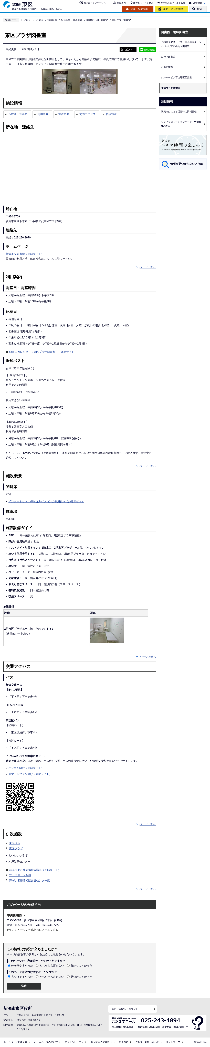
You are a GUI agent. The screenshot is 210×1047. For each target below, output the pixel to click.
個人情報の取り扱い (101, 1042)
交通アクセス (87, 114)
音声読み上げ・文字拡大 (173, 3)
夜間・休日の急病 (173, 8)
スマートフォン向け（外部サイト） (30, 774)
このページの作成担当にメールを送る (35, 929)
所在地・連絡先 (17, 114)
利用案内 (42, 114)
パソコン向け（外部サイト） (26, 768)
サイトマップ (173, 1042)
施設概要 (63, 114)
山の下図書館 (168, 56)
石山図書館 (167, 67)
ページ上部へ (148, 267)
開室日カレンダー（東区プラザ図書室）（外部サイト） (43, 351)
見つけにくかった (81, 976)
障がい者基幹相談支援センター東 (29, 880)
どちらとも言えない (51, 965)
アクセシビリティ (74, 1042)
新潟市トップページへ (95, 3)
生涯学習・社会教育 (71, 20)
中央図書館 (14, 915)
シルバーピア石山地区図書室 (176, 77)
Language (197, 3)
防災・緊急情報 (139, 8)
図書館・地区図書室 (97, 20)
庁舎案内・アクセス (143, 3)
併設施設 (111, 114)
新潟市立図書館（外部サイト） (25, 254)
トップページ (27, 20)
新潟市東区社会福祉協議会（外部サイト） (35, 869)
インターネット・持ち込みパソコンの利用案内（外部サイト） (46, 501)
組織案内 (121, 3)
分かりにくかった (81, 965)
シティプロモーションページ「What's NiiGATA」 (181, 123)
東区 (41, 20)
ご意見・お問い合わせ (147, 1042)
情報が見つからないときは (186, 163)
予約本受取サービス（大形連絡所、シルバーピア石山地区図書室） (181, 44)
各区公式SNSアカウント (125, 1009)
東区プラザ (16, 848)
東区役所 (14, 843)
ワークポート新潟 (20, 875)
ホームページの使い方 (46, 1042)
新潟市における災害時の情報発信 (179, 111)
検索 (199, 8)
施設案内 (52, 20)
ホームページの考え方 (15, 1042)
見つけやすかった (22, 976)
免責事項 (123, 1042)
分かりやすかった (22, 965)
